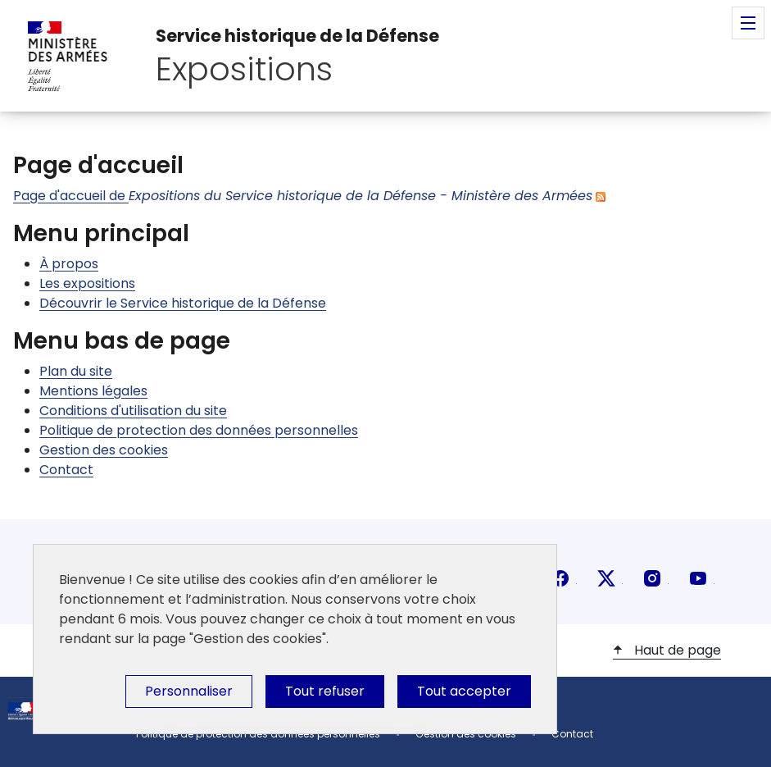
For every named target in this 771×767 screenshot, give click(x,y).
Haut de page (676, 650)
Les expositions (87, 283)
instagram (652, 578)
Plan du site (75, 371)
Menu (748, 23)
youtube (698, 578)
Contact (66, 469)
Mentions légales (93, 390)
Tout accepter (464, 691)
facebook (560, 578)
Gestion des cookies (103, 450)
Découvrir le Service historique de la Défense (182, 303)
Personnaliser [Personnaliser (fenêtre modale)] (189, 691)
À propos (68, 263)
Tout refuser (325, 691)
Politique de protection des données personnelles (198, 430)
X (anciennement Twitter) (606, 578)
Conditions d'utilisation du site (133, 410)
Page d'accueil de (302, 195)
